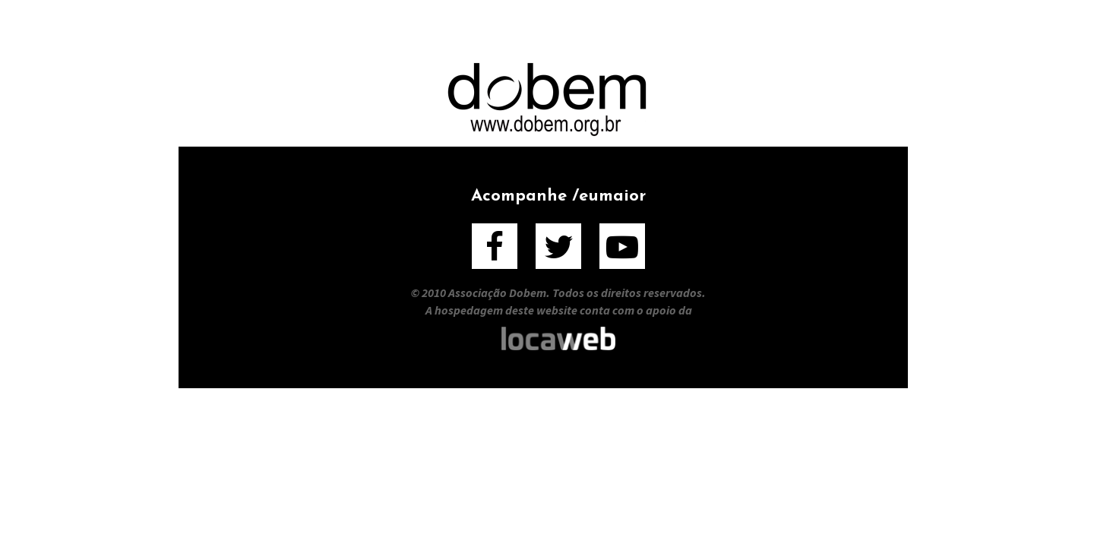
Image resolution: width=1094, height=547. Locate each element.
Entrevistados (684, 30)
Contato (811, 30)
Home (282, 30)
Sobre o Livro (537, 30)
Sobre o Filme (393, 30)
